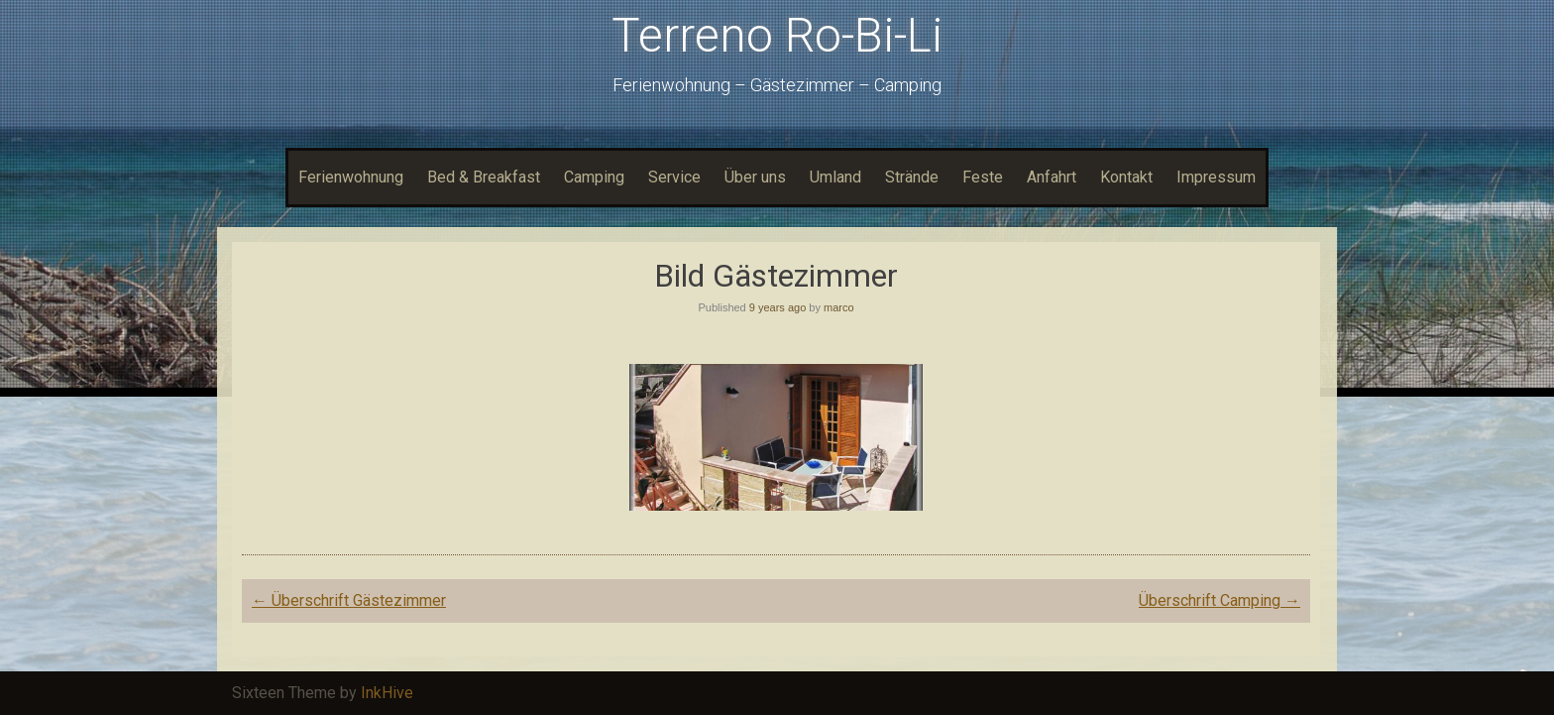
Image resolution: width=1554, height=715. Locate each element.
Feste (982, 177)
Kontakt (1126, 177)
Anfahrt (1051, 177)
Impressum (1216, 177)
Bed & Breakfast (483, 177)
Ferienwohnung (350, 177)
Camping (594, 177)
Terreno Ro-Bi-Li (777, 35)
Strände (912, 177)
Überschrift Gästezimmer (349, 600)
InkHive (387, 692)
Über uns (755, 177)
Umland (835, 177)
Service (674, 177)
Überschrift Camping (1219, 600)
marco (839, 307)
